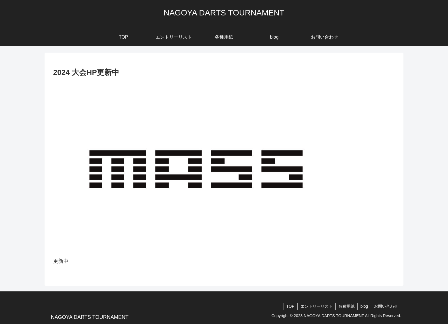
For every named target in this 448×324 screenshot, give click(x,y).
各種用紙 (347, 306)
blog (364, 306)
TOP (290, 306)
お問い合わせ (386, 306)
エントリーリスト (317, 306)
